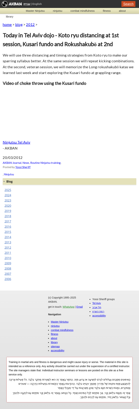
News (25, 162)
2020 (8, 206)
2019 (8, 211)
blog (19, 24)
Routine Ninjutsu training (45, 162)
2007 (8, 274)
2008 (8, 268)
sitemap (55, 346)
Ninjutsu (9, 174)
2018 (8, 216)
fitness (107, 10)
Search (128, 4)
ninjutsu (57, 10)
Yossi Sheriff (23, 167)
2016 (8, 227)
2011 (8, 253)
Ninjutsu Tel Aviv (16, 142)
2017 (8, 221)
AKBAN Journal (12, 162)
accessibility (57, 350)
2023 (8, 200)
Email (79, 306)
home (7, 24)
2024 (8, 195)
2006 (8, 279)
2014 (8, 237)
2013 (8, 242)
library (9, 16)
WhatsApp (68, 306)
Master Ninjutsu (35, 10)
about (122, 10)
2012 (30, 24)
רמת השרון (98, 311)
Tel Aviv (96, 303)
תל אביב (96, 307)
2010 (8, 258)
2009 (8, 263)
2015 (8, 232)
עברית (27, 4)
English (37, 4)
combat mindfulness (82, 10)
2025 (8, 190)
